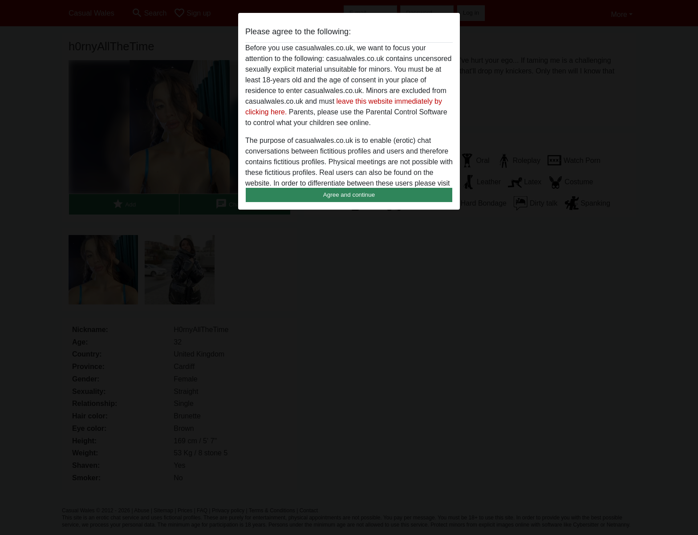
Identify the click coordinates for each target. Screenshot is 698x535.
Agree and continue (349, 194)
